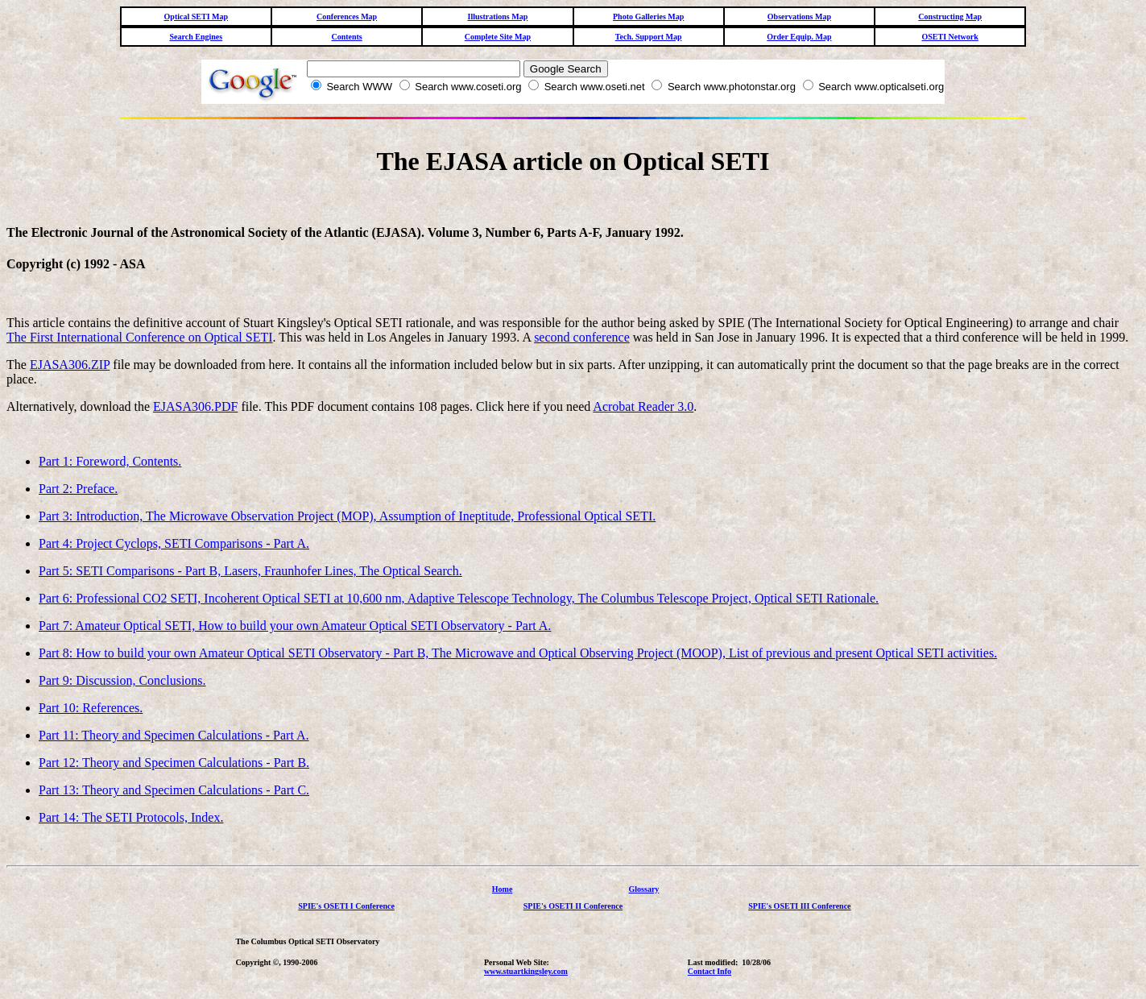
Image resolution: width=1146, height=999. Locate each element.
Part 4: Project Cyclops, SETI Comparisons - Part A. (174, 543)
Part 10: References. (91, 708)
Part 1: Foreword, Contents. (110, 461)
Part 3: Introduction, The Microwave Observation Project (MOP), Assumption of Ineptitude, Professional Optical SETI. (347, 516)
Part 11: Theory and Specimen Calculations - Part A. (174, 735)
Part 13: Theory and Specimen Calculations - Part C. (174, 790)
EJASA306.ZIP (70, 364)
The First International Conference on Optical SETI (139, 337)
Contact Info (709, 971)
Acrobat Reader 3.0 (643, 406)
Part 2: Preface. (78, 488)
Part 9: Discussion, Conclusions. (122, 680)
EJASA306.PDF (195, 406)
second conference (582, 337)
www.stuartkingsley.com (526, 971)
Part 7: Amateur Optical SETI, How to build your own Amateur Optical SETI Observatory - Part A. (295, 625)
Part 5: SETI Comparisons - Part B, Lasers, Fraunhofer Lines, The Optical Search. (250, 571)
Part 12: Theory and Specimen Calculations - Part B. (174, 762)
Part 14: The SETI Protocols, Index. (131, 817)
